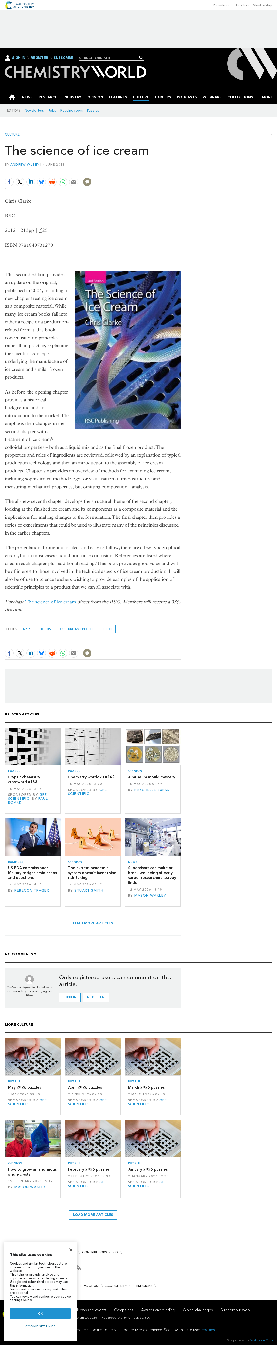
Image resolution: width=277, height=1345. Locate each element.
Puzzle (14, 771)
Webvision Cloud (262, 1340)
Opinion (135, 771)
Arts (27, 629)
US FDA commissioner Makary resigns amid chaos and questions (32, 872)
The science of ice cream (50, 602)
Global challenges (198, 1310)
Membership (262, 5)
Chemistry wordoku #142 (91, 777)
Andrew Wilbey (24, 164)
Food (107, 629)
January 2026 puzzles (148, 1169)
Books (45, 629)
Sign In (18, 58)
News (133, 862)
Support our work (235, 1310)
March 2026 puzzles (146, 1087)
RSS (115, 1252)
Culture (12, 135)
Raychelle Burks (151, 790)
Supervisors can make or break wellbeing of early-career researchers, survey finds (152, 875)
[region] (40, 1291)
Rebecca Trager (31, 890)
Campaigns (123, 1310)
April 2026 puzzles (85, 1087)
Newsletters (34, 110)
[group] (267, 97)
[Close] (71, 1249)
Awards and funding (158, 1310)
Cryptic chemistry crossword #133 (24, 779)
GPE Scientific (27, 797)
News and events (91, 1310)
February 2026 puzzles (88, 1169)
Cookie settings (40, 1326)
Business (15, 862)
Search (141, 58)
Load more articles (93, 923)
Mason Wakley (150, 896)
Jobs (52, 110)
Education (241, 5)
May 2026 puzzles (24, 1087)
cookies (208, 1329)
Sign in (70, 997)
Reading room (71, 110)
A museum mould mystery (151, 777)
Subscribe (63, 58)
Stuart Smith (88, 890)
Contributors (94, 1252)
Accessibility (116, 1286)
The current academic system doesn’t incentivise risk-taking (92, 872)
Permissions (142, 1286)
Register (39, 58)
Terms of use (88, 1286)
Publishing (221, 5)
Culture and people (77, 629)
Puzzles (93, 110)
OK (40, 1313)
